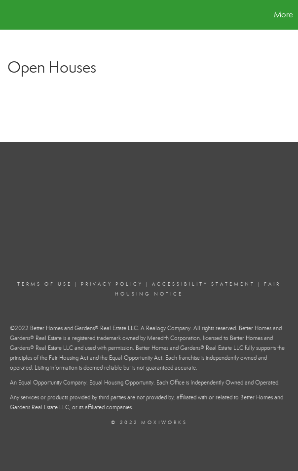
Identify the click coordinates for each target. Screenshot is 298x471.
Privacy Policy (112, 284)
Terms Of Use (44, 284)
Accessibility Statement (203, 284)
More (283, 14)
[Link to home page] (12, 15)
